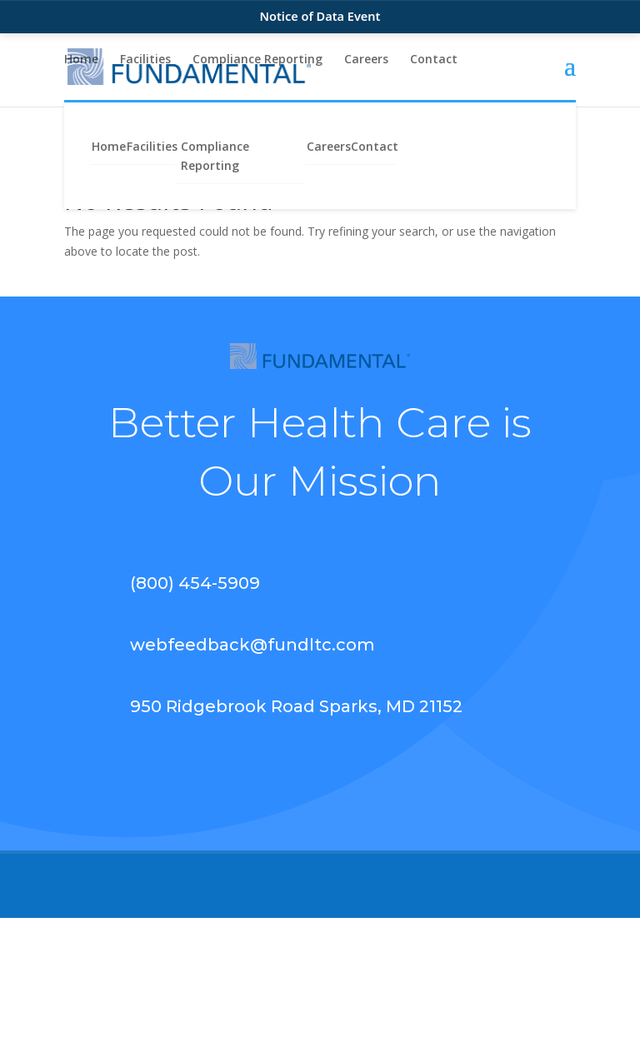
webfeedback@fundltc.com (252, 645)
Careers (366, 60)
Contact (434, 60)
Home (81, 60)
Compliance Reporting (257, 60)
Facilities (145, 60)
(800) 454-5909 (195, 583)
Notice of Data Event (320, 15)
